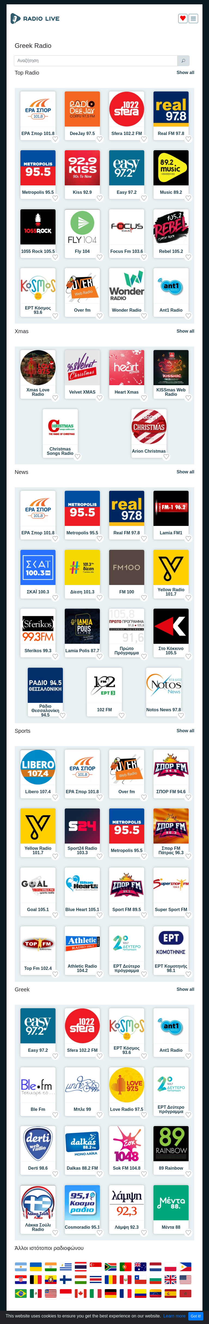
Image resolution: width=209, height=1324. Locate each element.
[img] (193, 18)
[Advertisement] (104, 40)
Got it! (196, 1316)
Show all (185, 72)
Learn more (174, 1316)
